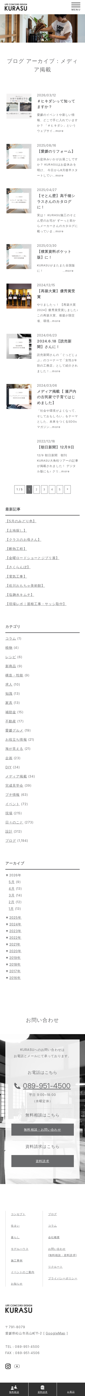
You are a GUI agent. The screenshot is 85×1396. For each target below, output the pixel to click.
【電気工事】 (16, 576)
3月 (12, 895)
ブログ (10, 840)
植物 (8, 647)
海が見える (14, 749)
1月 (11, 908)
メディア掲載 (16, 776)
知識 (8, 693)
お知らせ (17, 1283)
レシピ (10, 657)
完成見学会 (14, 785)
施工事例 (17, 1260)
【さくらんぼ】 (18, 567)
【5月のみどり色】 (20, 521)
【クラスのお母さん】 (23, 539)
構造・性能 (14, 675)
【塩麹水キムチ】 (19, 595)
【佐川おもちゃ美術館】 (25, 585)
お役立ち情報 (16, 739)
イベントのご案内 (22, 1272)
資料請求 (42, 1161)
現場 (8, 813)
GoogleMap (55, 1333)
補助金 (10, 712)
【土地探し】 (16, 530)
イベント (12, 804)
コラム (10, 638)
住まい (15, 1225)
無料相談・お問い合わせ (42, 1129)
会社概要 (54, 1237)
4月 (12, 888)
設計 (8, 831)
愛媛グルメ (14, 730)
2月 (11, 902)
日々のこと (14, 822)
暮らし (15, 1237)
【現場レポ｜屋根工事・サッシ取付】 (35, 604)
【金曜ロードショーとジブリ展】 (32, 558)
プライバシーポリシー (62, 1278)
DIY (8, 767)
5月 (12, 882)
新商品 (10, 666)
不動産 (10, 721)
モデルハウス (20, 1249)
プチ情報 (12, 794)
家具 (8, 703)
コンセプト (18, 1214)
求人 (8, 684)
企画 (8, 758)
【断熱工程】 (16, 549)
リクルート (55, 1266)
